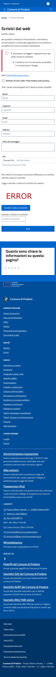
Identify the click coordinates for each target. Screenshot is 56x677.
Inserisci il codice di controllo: (14, 214)
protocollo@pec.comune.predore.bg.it (22, 536)
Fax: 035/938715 (12, 518)
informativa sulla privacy (18, 75)
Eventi (6, 443)
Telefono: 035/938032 (15, 513)
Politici (6, 326)
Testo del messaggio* (11, 141)
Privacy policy (9, 629)
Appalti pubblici (10, 378)
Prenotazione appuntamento (15, 651)
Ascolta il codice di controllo (15, 207)
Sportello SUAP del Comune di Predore (25, 587)
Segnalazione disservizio (13, 646)
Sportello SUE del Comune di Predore (25, 574)
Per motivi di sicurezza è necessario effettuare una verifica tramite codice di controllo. (27, 176)
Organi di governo (11, 313)
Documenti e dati (11, 335)
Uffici (5, 322)
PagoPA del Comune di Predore (21, 564)
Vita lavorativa (9, 426)
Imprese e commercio (13, 404)
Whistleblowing (12, 542)
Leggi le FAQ (8, 640)
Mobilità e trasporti (11, 408)
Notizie (6, 348)
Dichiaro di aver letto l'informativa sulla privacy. (28, 80)
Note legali (8, 623)
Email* (5, 117)
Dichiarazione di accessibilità (14, 634)
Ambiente (7, 369)
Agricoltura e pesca (12, 365)
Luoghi (6, 439)
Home (4, 17)
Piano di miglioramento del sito (15, 657)
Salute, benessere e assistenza (17, 413)
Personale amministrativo (15, 330)
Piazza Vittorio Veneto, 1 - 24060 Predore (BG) (28, 509)
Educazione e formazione (14, 395)
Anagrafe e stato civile (13, 374)
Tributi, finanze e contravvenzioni (18, 417)
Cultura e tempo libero (13, 391)
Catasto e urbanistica (12, 387)
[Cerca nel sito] (51, 9)
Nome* (5, 94)
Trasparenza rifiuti (14, 486)
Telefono (6, 129)
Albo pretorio (11, 470)
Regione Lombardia (11, 3)
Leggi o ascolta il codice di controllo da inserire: (22, 183)
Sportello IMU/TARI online (18, 600)
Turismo (7, 421)
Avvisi (6, 352)
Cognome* (7, 105)
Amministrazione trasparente (20, 454)
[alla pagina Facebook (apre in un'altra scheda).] (4, 558)
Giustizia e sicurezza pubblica (16, 400)
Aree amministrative (12, 317)
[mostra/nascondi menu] (4, 9)
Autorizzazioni (9, 382)
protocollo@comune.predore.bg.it (20, 532)
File (4, 156)
